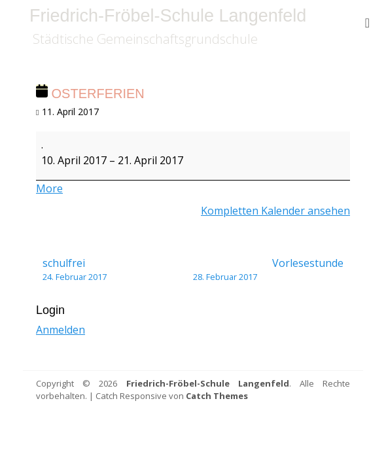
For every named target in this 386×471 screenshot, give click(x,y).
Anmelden (60, 330)
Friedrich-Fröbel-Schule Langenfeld (167, 16)
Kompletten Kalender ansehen (275, 210)
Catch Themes (217, 396)
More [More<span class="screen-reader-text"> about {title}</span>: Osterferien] (49, 188)
